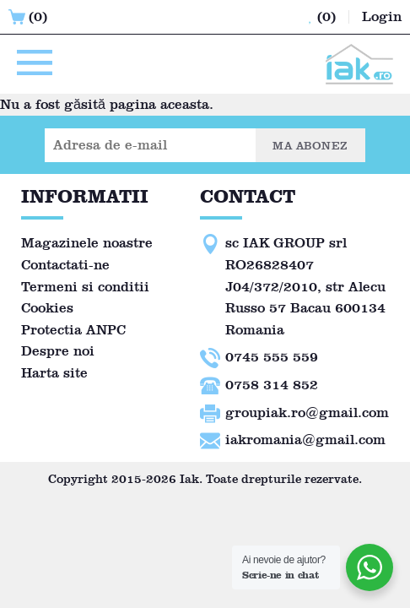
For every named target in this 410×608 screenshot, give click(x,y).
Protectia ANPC (73, 330)
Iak (189, 479)
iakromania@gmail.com (305, 440)
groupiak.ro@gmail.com (307, 412)
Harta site (54, 373)
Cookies (47, 308)
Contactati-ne (65, 265)
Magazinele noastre (87, 243)
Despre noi (57, 351)
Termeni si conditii (85, 287)
